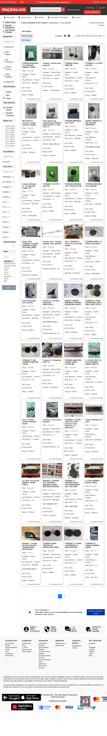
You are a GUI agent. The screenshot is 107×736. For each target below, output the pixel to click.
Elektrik (39, 17)
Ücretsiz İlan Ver (92, 12)
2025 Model (9, 130)
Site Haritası (9, 653)
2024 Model (9, 133)
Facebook (92, 643)
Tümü (8, 98)
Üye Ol (102, 8)
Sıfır (7, 95)
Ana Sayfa (9, 17)
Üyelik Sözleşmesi (11, 647)
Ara (9, 287)
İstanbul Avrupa (9, 263)
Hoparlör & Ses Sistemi (58, 17)
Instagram (92, 647)
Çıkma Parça (25, 17)
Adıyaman (9, 276)
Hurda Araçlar (26, 651)
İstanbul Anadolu (9, 266)
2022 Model (9, 137)
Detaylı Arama (73, 10)
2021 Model (9, 139)
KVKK (7, 651)
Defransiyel (42, 664)
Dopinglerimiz (77, 646)
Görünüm (58, 36)
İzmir (9, 270)
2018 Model (9, 146)
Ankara (9, 268)
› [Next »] (69, 596)
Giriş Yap (90, 8)
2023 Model (9, 135)
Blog (22, 2)
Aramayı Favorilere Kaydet (95, 612)
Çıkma (8, 92)
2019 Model (9, 143)
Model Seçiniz (9, 126)
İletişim (74, 648)
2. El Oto (25, 647)
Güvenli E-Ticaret (99, 2)
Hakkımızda (9, 655)
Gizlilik (7, 649)
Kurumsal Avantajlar (8, 2)
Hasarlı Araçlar (27, 649)
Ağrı (9, 281)
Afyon (9, 279)
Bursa (9, 272)
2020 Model (9, 141)
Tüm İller (9, 261)
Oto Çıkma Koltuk (45, 655)
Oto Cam (42, 657)
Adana (9, 274)
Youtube (91, 649)
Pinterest (92, 651)
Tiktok (91, 653)
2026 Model (9, 128)
